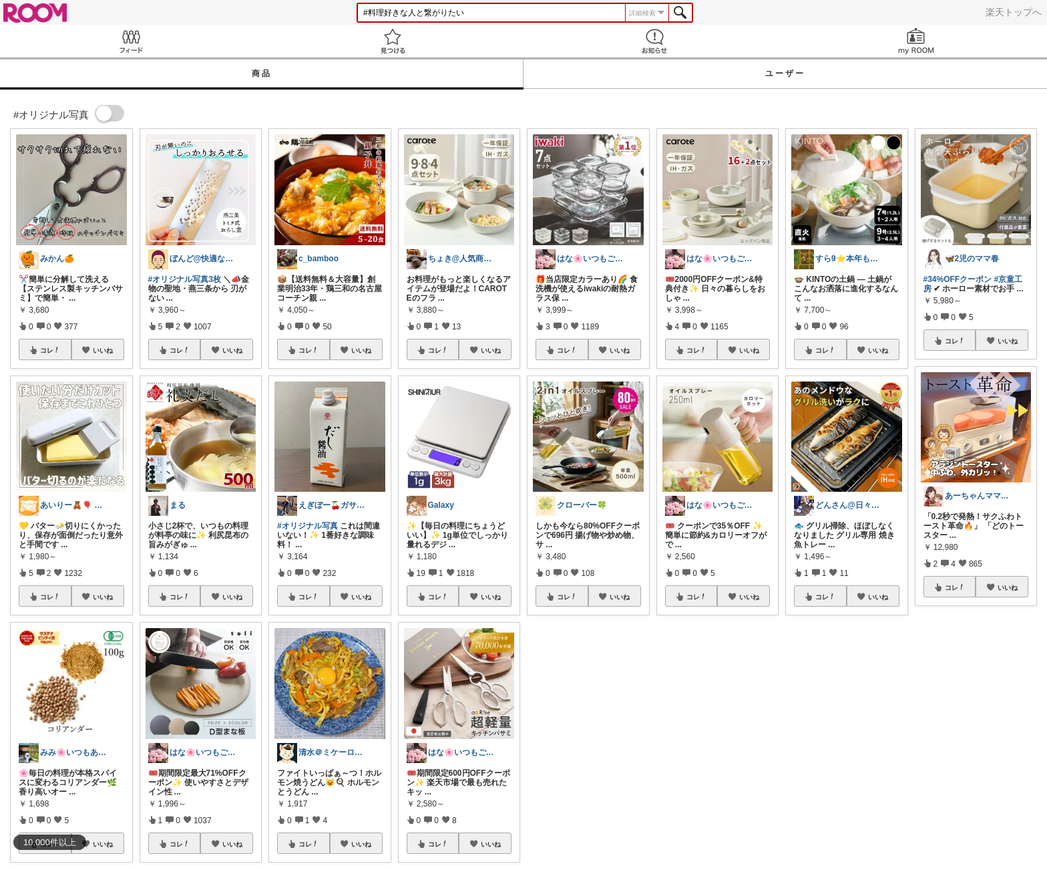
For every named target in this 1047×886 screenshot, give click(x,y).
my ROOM (916, 41)
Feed (131, 41)
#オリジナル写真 (307, 526)
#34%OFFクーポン (957, 279)
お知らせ (654, 41)
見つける (393, 41)
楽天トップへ (1014, 12)
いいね (103, 350)
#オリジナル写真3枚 (184, 279)
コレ (50, 350)
